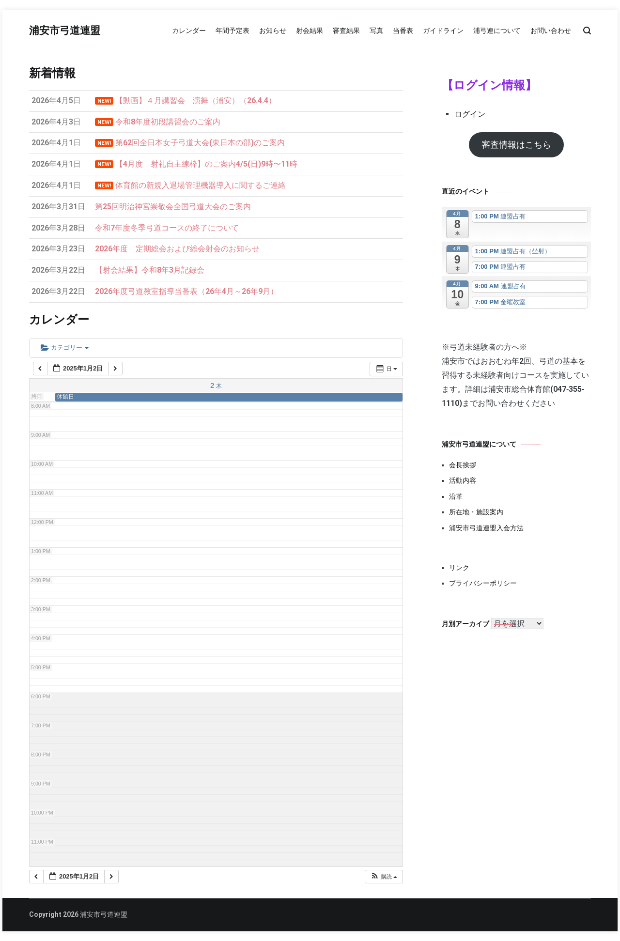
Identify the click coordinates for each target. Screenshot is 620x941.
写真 (376, 30)
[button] (383, 876)
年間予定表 (232, 30)
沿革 (456, 496)
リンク (459, 567)
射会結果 (309, 30)
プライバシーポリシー (483, 583)
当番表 (403, 30)
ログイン (469, 114)
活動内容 (462, 480)
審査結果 (346, 30)
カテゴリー (65, 347)
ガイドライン (443, 30)
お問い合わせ (550, 30)
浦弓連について (497, 30)
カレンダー (189, 30)
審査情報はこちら (516, 144)
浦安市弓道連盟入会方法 (486, 528)
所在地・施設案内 (476, 512)
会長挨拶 (462, 465)
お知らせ (272, 30)
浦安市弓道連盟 (64, 31)
